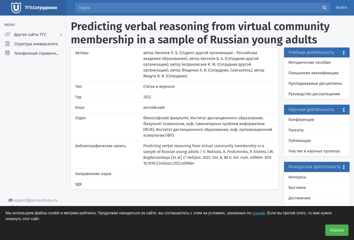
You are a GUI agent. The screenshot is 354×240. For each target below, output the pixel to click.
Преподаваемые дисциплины (315, 83)
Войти (341, 7)
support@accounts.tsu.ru (33, 200)
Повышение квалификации (313, 73)
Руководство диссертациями (314, 94)
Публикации (299, 140)
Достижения (299, 198)
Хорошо (337, 230)
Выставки (297, 187)
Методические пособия (309, 62)
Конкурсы (297, 177)
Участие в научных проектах (314, 151)
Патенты (296, 130)
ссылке (258, 213)
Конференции (301, 119)
